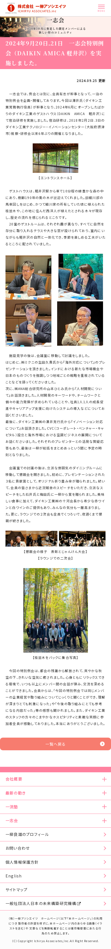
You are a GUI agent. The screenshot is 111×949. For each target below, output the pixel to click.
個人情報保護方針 (22, 862)
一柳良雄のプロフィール (27, 834)
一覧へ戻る (75, 744)
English (13, 876)
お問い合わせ (17, 848)
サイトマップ (16, 889)
